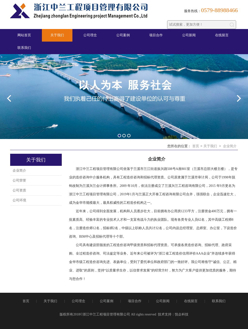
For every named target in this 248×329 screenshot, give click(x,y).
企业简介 (230, 146)
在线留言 (222, 35)
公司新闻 (189, 35)
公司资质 (19, 190)
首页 (195, 146)
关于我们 (57, 35)
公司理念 (90, 35)
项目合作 (156, 35)
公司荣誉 (19, 180)
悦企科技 (181, 314)
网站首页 (24, 35)
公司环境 (19, 200)
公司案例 (123, 35)
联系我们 (24, 48)
